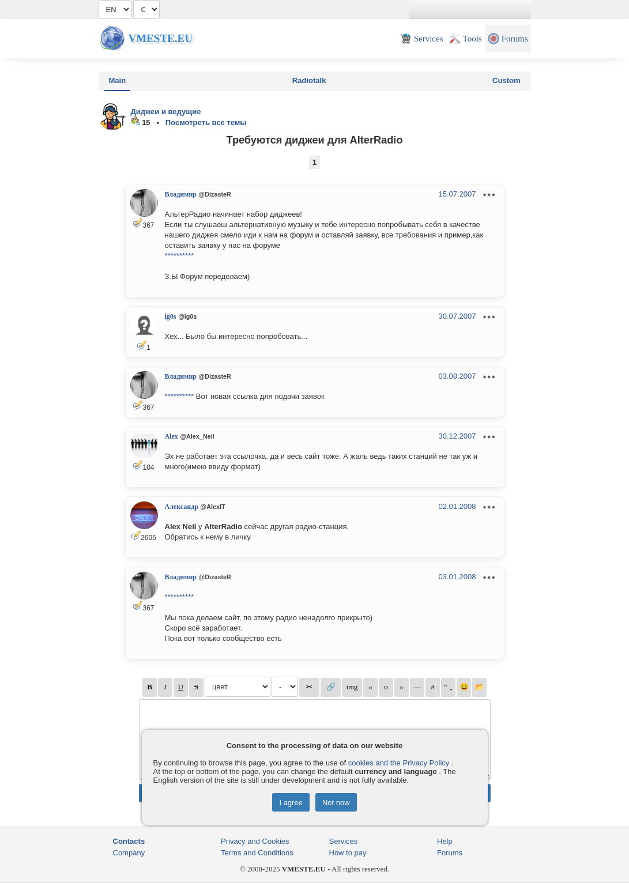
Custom (506, 80)
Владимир (181, 194)
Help (445, 841)
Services (343, 841)
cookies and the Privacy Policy (399, 763)
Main (117, 80)
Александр (181, 507)
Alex (171, 436)
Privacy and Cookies (255, 841)
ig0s (170, 316)
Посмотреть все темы (206, 122)
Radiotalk (309, 80)
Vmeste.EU (161, 38)
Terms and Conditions (257, 852)
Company (129, 852)
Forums (449, 852)
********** (179, 255)
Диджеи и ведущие (166, 111)
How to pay (348, 852)
